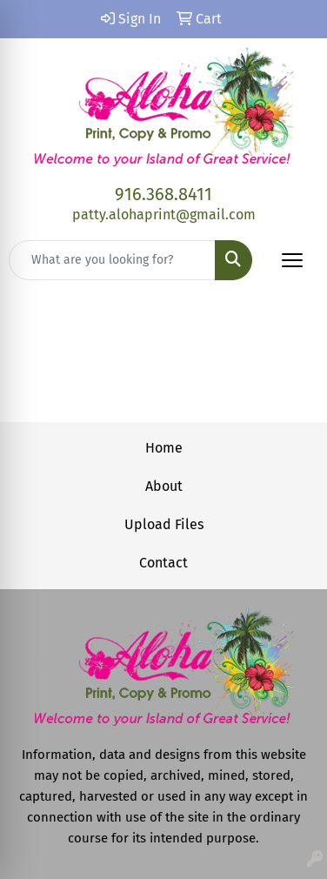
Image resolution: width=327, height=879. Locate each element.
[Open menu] (292, 260)
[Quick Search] (112, 260)
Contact (163, 562)
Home (164, 448)
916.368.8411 (163, 194)
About (164, 486)
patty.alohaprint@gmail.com (164, 214)
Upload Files (164, 524)
